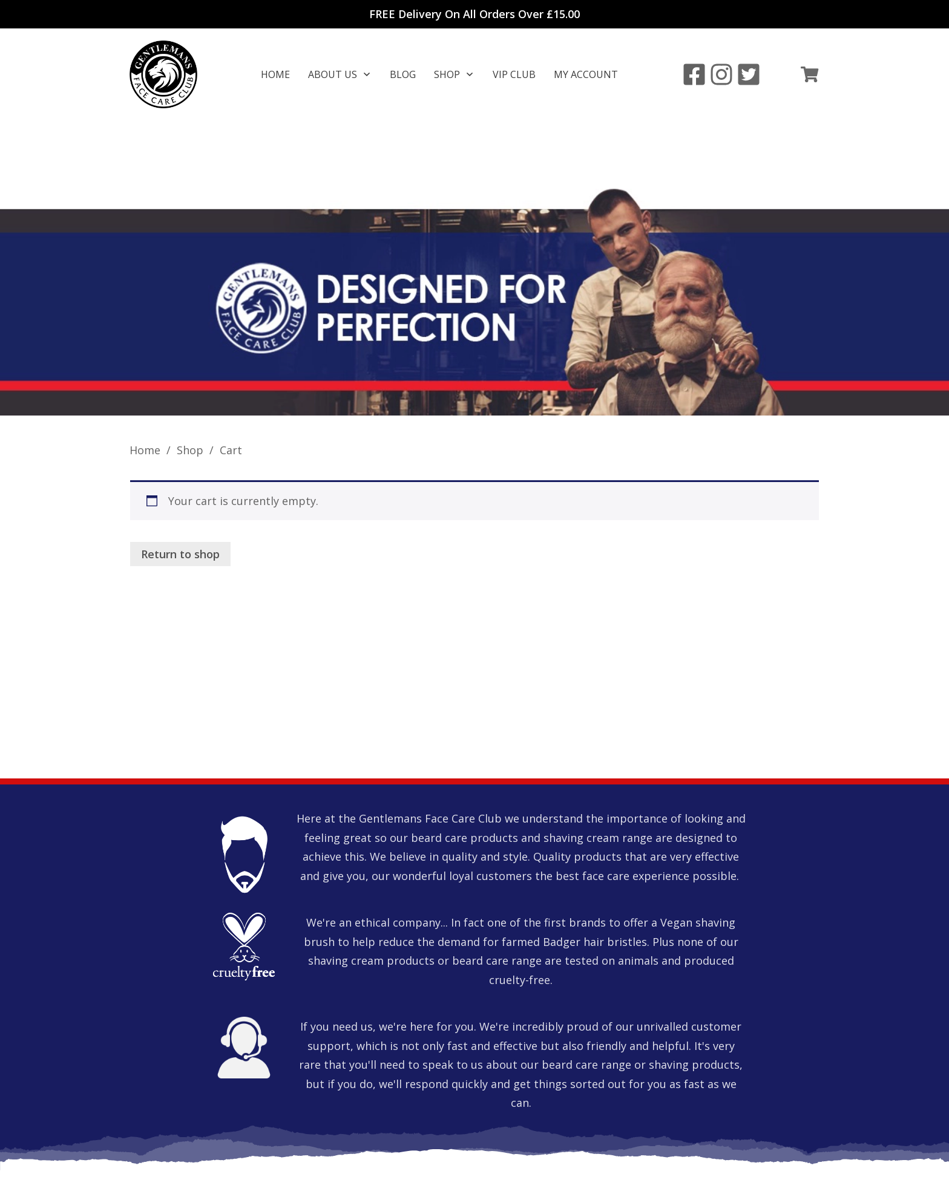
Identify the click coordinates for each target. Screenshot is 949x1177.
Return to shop (180, 485)
